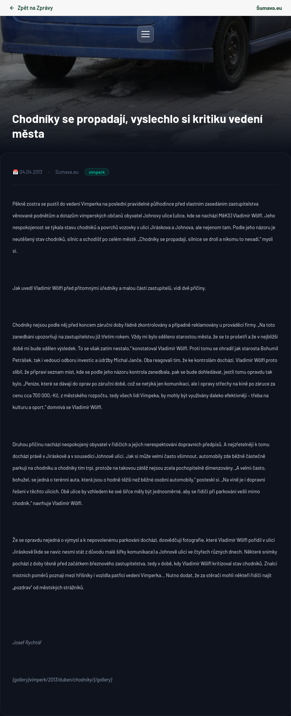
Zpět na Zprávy (31, 8)
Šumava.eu (269, 8)
